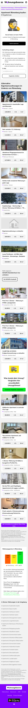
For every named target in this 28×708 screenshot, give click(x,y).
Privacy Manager (17, 695)
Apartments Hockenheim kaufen (11, 646)
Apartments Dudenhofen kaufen (11, 606)
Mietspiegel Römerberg (10, 593)
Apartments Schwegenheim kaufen (11, 618)
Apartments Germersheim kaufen (11, 643)
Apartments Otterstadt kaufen (10, 652)
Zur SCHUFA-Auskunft (10, 279)
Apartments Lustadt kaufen (9, 658)
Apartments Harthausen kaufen (10, 612)
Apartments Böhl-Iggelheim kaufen (12, 664)
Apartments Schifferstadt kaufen (11, 655)
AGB (19, 692)
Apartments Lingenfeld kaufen (10, 621)
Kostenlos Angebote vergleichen (14, 389)
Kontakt (24, 692)
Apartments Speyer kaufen (9, 609)
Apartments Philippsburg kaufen (11, 628)
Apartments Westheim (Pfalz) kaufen (12, 637)
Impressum (13, 692)
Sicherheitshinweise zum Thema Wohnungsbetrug (11, 536)
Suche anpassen (14, 43)
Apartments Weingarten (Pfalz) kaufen (12, 640)
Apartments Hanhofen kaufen (10, 615)
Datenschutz (5, 692)
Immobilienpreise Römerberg (11, 595)
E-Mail (4, 68)
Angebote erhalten (14, 76)
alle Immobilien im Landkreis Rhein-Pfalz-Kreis (14, 525)
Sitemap (9, 695)
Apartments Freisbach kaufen (10, 649)
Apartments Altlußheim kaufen (10, 631)
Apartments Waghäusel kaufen (10, 661)
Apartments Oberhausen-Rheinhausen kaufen (12, 624)
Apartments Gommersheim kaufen (11, 634)
